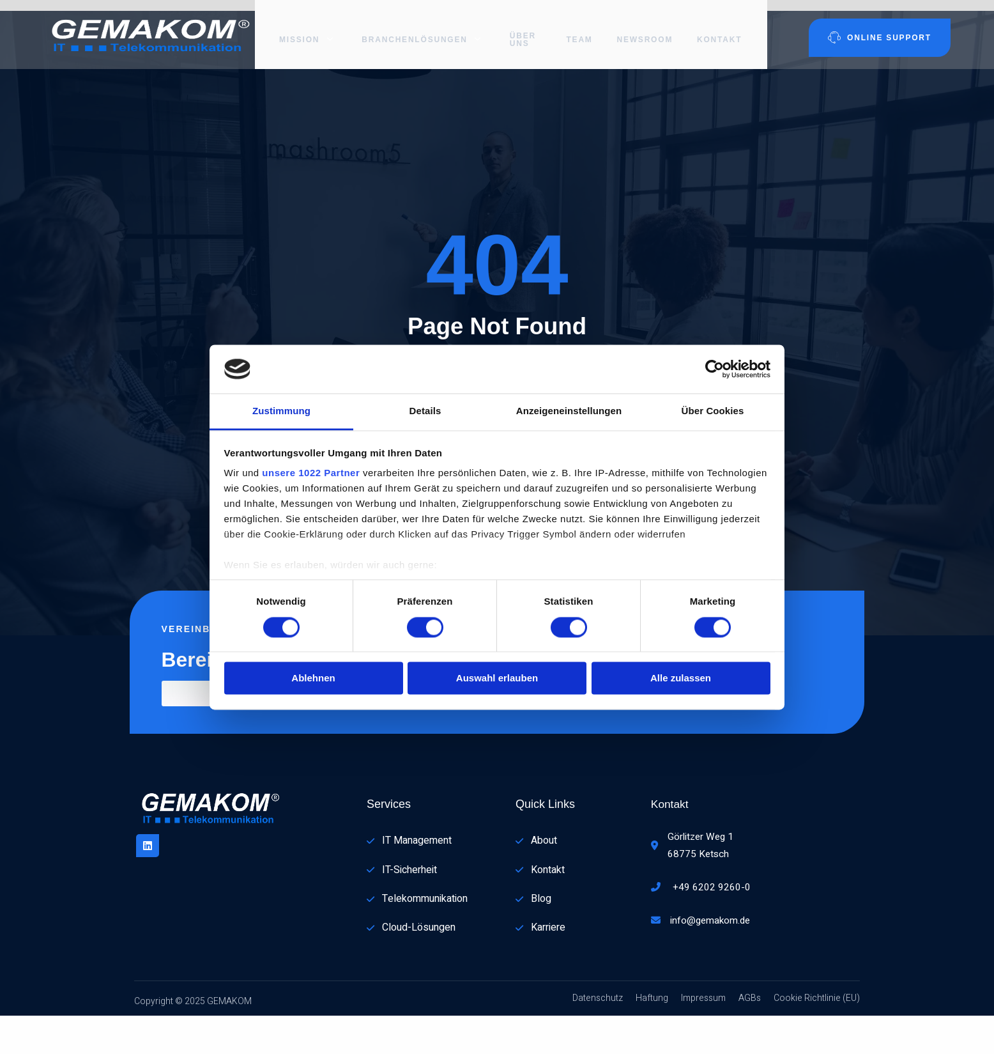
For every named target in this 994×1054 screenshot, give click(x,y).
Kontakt (725, 28)
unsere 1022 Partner (311, 473)
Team (582, 28)
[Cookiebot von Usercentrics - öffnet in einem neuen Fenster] (714, 368)
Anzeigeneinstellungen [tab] (569, 411)
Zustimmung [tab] (281, 411)
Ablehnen (313, 678)
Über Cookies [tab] (713, 411)
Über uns (519, 28)
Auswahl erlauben (497, 678)
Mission (300, 28)
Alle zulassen (680, 678)
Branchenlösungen (410, 28)
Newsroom (650, 28)
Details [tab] (425, 411)
